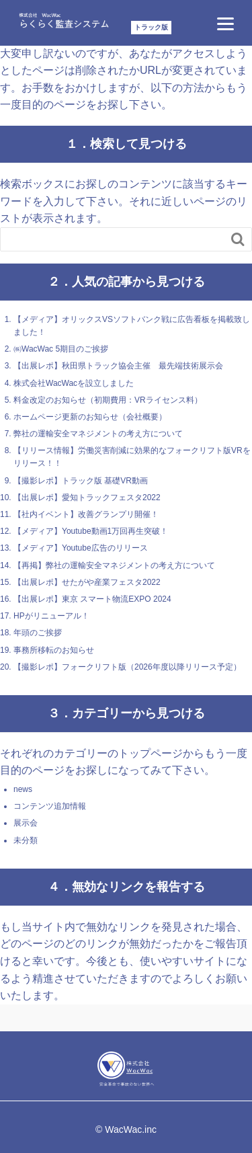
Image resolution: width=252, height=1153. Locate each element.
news (22, 789)
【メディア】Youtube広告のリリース (80, 548)
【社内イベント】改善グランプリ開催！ (86, 514)
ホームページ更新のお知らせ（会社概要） (90, 417)
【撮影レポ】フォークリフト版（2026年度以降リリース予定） (127, 667)
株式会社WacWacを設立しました (73, 383)
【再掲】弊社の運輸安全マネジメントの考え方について (114, 565)
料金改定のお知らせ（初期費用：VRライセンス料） (107, 400)
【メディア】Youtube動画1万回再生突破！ (90, 531)
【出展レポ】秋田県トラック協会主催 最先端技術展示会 (118, 365)
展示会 (25, 823)
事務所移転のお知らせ (53, 650)
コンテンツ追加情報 (49, 806)
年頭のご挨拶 (37, 632)
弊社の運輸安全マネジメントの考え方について (98, 433)
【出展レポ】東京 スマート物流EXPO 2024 (92, 599)
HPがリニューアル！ (51, 616)
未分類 (25, 840)
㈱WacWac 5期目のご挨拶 (60, 349)
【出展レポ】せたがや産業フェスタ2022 (87, 582)
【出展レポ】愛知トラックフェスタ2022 (87, 497)
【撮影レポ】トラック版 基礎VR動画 (80, 480)
